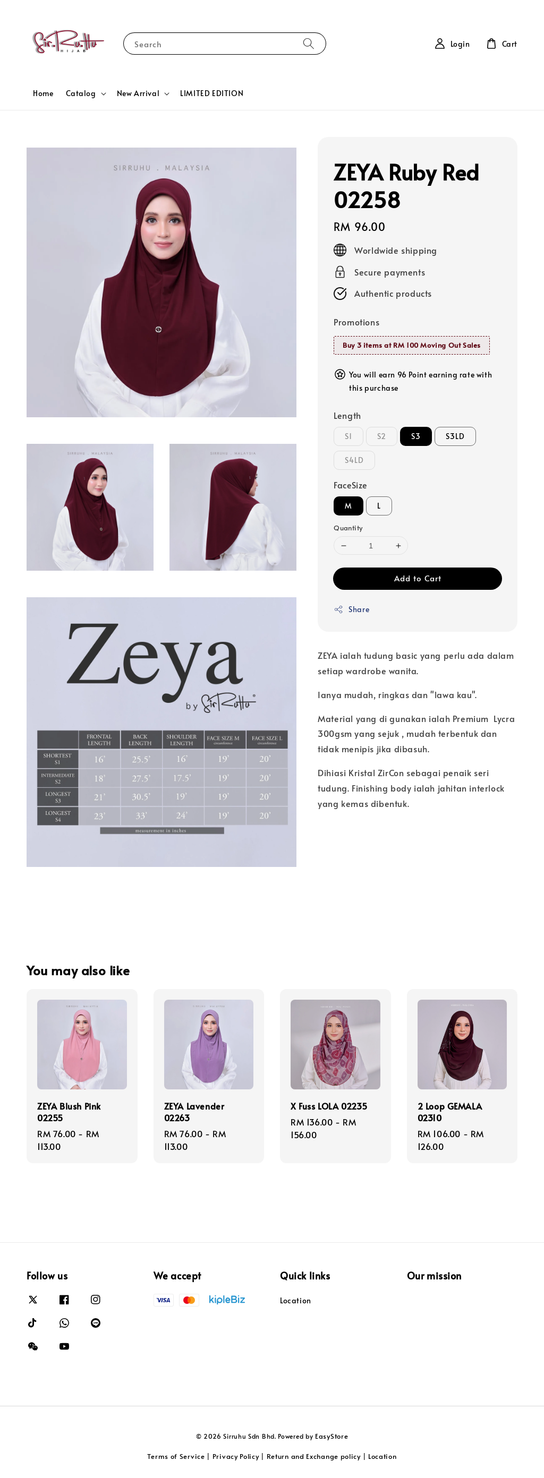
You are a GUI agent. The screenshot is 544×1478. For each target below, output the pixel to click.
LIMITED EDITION (211, 93)
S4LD (354, 460)
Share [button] (351, 609)
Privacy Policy (235, 1456)
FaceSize (351, 485)
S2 (381, 436)
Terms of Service (176, 1456)
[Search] (309, 43)
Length (347, 415)
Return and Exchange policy (314, 1456)
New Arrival (138, 93)
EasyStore (331, 1436)
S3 (416, 436)
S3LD (455, 436)
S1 (348, 436)
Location (295, 1300)
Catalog (81, 93)
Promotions (356, 322)
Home (43, 93)
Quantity (348, 527)
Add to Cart (417, 577)
